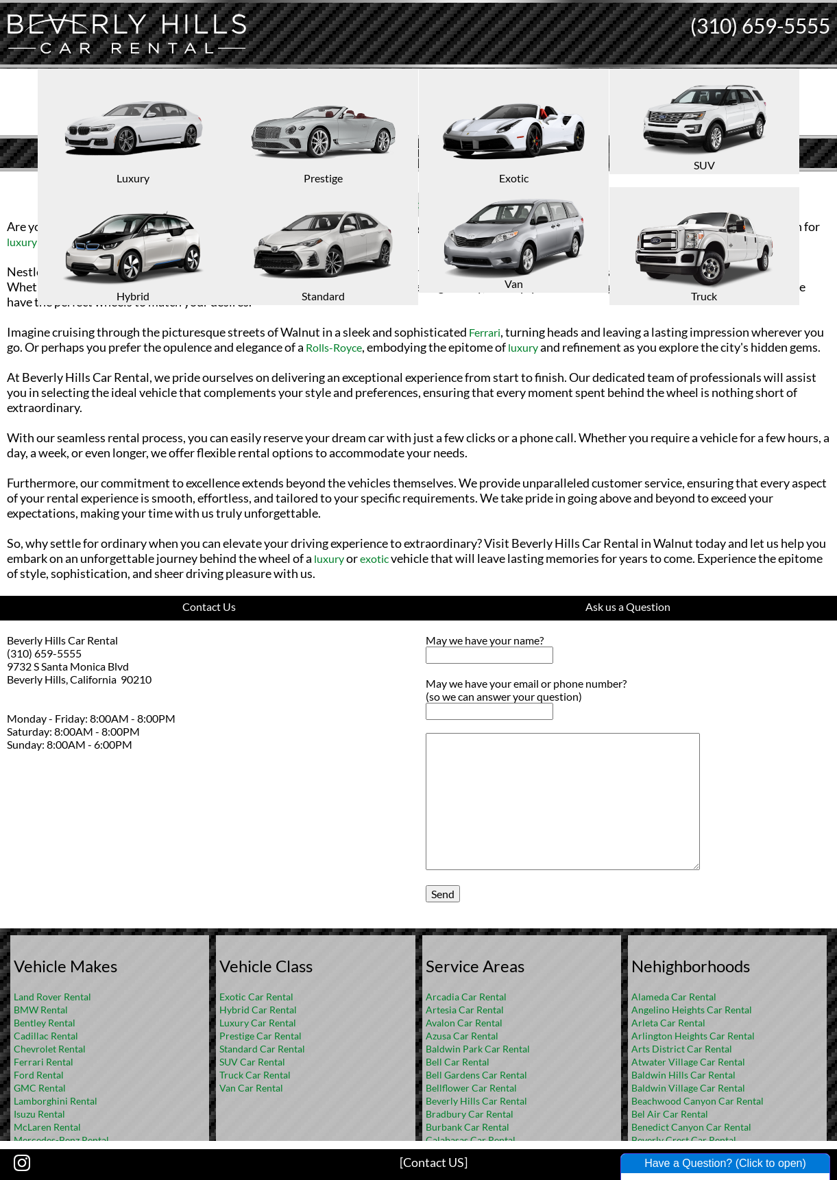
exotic (75, 241)
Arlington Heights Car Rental (693, 1035)
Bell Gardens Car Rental (476, 1075)
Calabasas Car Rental (470, 1140)
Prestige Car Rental (260, 1035)
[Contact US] (434, 1162)
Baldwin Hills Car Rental (683, 1075)
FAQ (437, 182)
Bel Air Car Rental (669, 1114)
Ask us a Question (627, 606)
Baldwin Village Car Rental (688, 1088)
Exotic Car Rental (256, 996)
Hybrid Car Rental (258, 1009)
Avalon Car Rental (464, 1022)
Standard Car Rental (262, 1049)
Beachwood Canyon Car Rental (697, 1101)
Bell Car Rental (457, 1062)
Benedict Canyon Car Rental (691, 1127)
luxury (22, 241)
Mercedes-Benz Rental (61, 1140)
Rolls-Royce (334, 347)
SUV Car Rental (252, 1062)
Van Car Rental (251, 1088)
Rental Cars (394, 203)
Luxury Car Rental (257, 1022)
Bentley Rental (44, 1022)
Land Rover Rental (52, 996)
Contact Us (209, 606)
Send (442, 893)
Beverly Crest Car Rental (683, 1140)
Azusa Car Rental (462, 1035)
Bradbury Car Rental (469, 1114)
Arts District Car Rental (681, 1049)
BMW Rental (41, 1009)
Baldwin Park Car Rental (478, 1049)
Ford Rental (39, 1075)
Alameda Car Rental (673, 996)
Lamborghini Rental (55, 1101)
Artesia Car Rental (465, 1009)
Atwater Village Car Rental (688, 1062)
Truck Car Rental (255, 1075)
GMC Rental (40, 1088)
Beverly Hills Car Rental (476, 1101)
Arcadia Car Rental (466, 996)
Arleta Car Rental (668, 1022)
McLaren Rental (47, 1127)
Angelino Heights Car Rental (691, 1009)
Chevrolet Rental (50, 1049)
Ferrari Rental (43, 1062)
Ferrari (484, 332)
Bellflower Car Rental (471, 1088)
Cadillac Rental (46, 1035)
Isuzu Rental (39, 1114)
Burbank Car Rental (467, 1127)
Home (403, 182)
